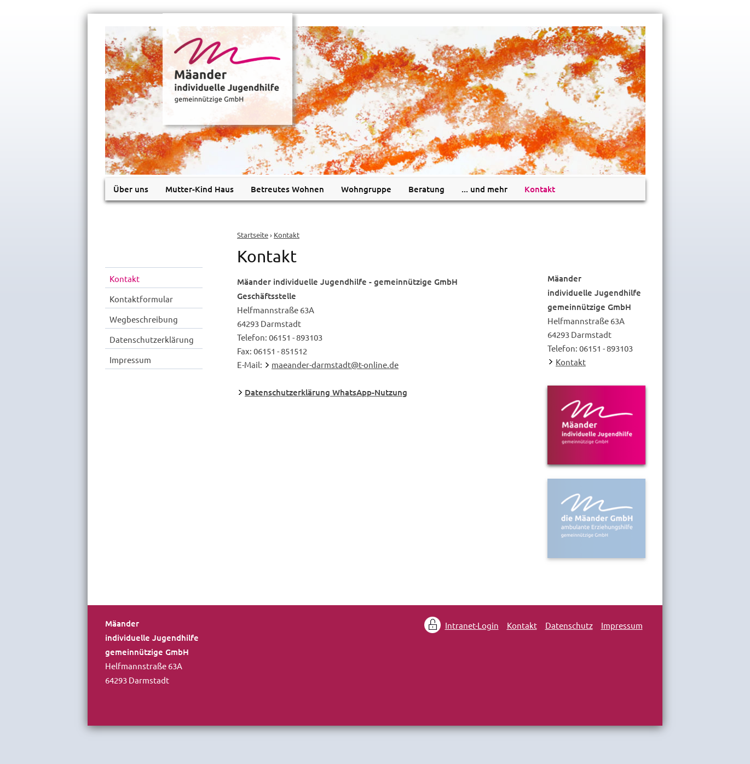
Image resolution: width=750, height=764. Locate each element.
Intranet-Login (472, 625)
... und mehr (484, 188)
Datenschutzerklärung (151, 339)
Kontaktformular (141, 299)
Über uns (130, 188)
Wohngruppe (366, 188)
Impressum (130, 359)
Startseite (252, 234)
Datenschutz (569, 625)
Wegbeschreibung (143, 319)
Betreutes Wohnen (287, 188)
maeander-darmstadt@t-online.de (335, 364)
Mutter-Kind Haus (199, 188)
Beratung (426, 188)
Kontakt (286, 234)
